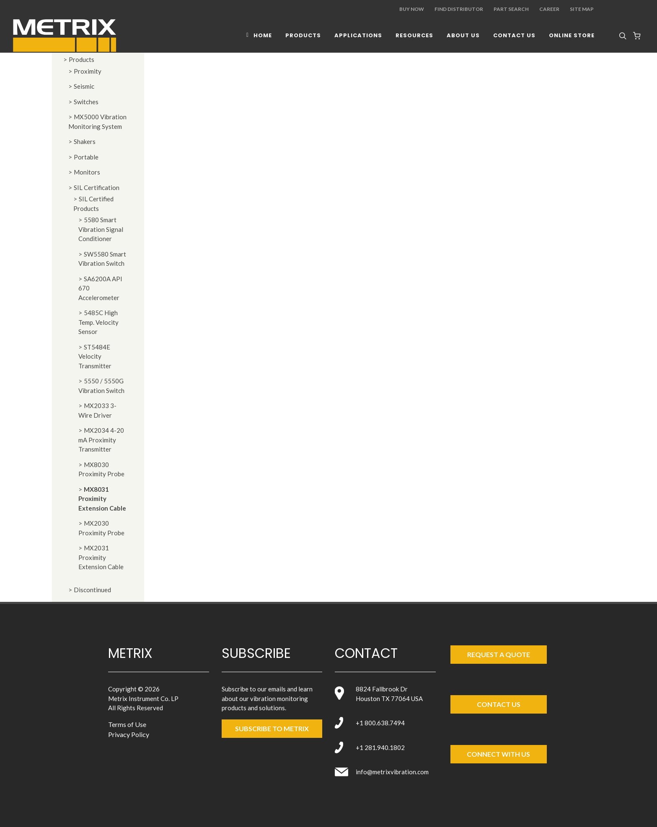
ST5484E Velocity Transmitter (94, 356)
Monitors (87, 172)
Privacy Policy (128, 734)
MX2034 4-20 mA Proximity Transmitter (101, 439)
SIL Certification (96, 187)
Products (81, 59)
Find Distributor (459, 9)
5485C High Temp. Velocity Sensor (98, 322)
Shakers (85, 141)
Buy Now (411, 9)
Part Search (511, 9)
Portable (86, 157)
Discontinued (92, 589)
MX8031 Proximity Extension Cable (102, 498)
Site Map (582, 9)
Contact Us (498, 704)
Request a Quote (498, 654)
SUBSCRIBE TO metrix (272, 728)
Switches (86, 101)
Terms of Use (127, 724)
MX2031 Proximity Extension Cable (101, 557)
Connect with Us (498, 754)
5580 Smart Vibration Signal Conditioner (100, 229)
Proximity (87, 71)
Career (549, 9)
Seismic (84, 86)
